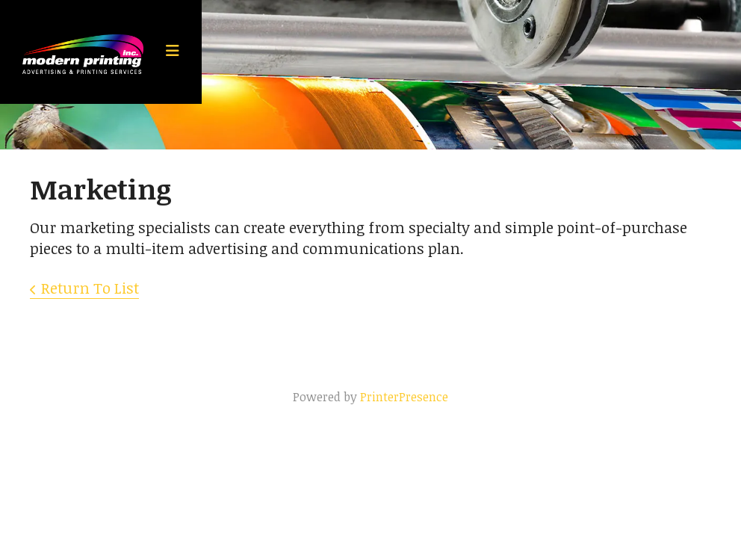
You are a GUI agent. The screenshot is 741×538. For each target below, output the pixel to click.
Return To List (90, 287)
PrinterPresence (404, 397)
